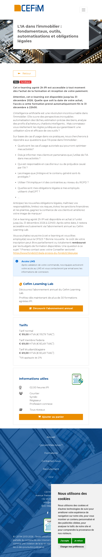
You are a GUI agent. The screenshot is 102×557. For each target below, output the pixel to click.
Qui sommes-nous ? (51, 445)
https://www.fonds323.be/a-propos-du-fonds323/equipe (45, 253)
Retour (24, 73)
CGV (51, 477)
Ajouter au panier (51, 416)
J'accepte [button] (64, 541)
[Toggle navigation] (83, 10)
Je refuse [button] (78, 541)
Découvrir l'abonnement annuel (51, 308)
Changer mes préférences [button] (72, 547)
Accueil (51, 437)
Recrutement (51, 469)
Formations (51, 453)
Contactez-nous (51, 461)
